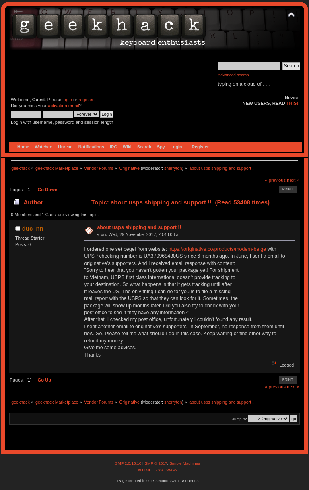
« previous (275, 180)
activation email (63, 105)
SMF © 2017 (155, 463)
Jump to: (239, 419)
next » (293, 180)
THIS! (292, 103)
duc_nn (32, 228)
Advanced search (233, 75)
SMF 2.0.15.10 (128, 463)
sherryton (173, 168)
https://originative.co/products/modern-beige (217, 249)
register (85, 99)
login (67, 99)
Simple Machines (184, 463)
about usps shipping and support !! (139, 227)
